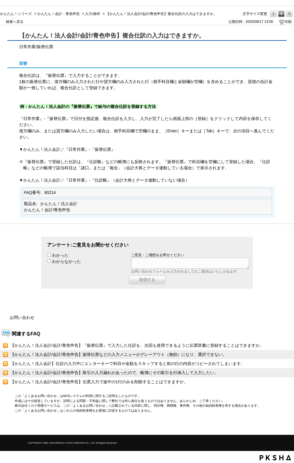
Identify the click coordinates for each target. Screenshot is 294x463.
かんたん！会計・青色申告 (58, 14)
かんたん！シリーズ (16, 14)
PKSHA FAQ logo (275, 458)
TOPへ (279, 425)
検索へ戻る (15, 22)
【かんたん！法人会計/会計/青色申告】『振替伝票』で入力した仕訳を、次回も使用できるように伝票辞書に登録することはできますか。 (137, 345)
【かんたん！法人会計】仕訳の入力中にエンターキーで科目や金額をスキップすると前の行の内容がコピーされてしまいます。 (127, 363)
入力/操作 (92, 14)
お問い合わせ (22, 317)
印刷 (288, 22)
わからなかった (66, 261)
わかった (60, 255)
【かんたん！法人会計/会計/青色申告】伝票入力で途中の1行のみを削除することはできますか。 (99, 381)
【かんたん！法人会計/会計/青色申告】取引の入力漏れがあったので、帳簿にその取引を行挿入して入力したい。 (114, 372)
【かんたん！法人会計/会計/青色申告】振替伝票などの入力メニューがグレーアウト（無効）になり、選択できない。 (118, 354)
